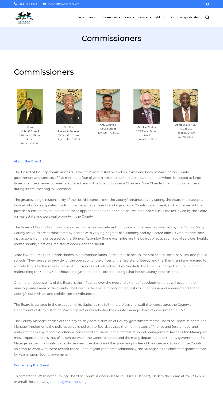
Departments (86, 16)
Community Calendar (184, 16)
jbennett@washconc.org (64, 3)
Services (143, 16)
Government (110, 16)
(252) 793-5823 (25, 3)
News (128, 16)
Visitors (160, 16)
